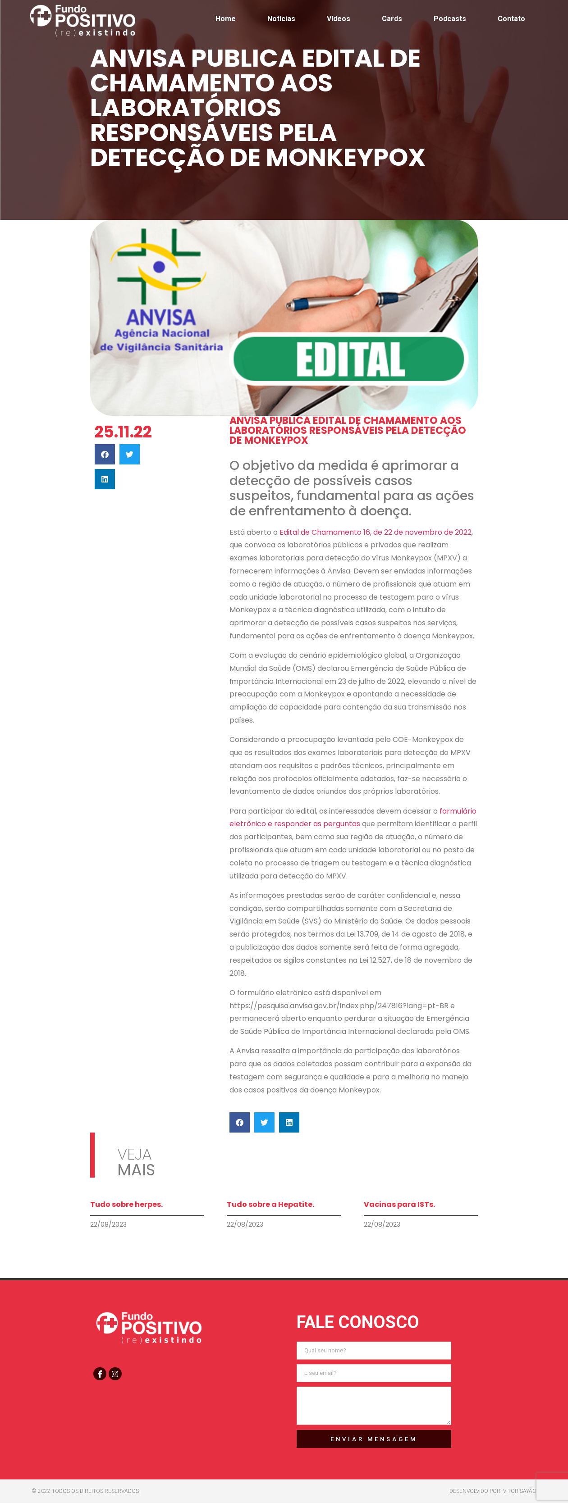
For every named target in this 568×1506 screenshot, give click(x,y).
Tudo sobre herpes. (126, 1204)
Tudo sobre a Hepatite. (270, 1204)
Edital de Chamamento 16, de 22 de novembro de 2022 (375, 532)
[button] (105, 454)
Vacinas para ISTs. (399, 1204)
